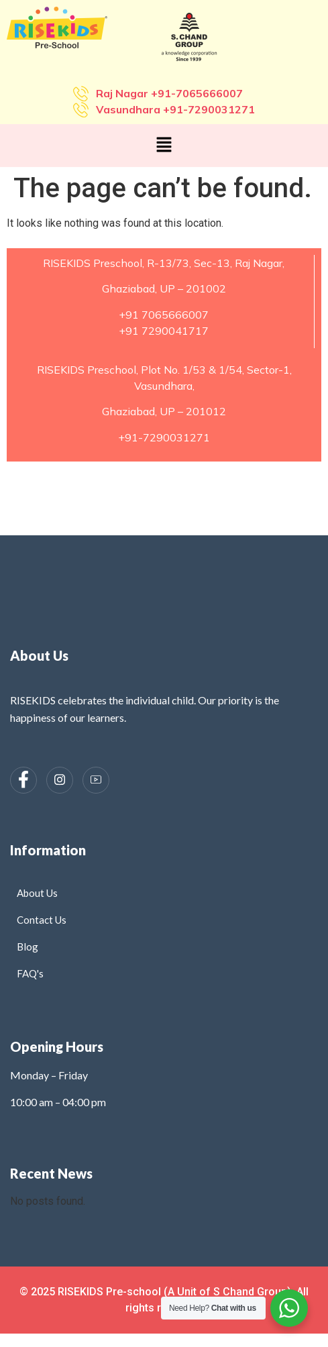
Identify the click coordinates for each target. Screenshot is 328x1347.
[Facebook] (23, 780)
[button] (163, 145)
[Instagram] (59, 780)
